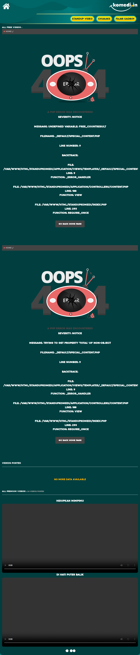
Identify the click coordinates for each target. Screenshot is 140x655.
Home (9, 31)
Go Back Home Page (70, 224)
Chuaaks (104, 18)
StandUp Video (82, 18)
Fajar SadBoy (125, 18)
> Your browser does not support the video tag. (70, 538)
